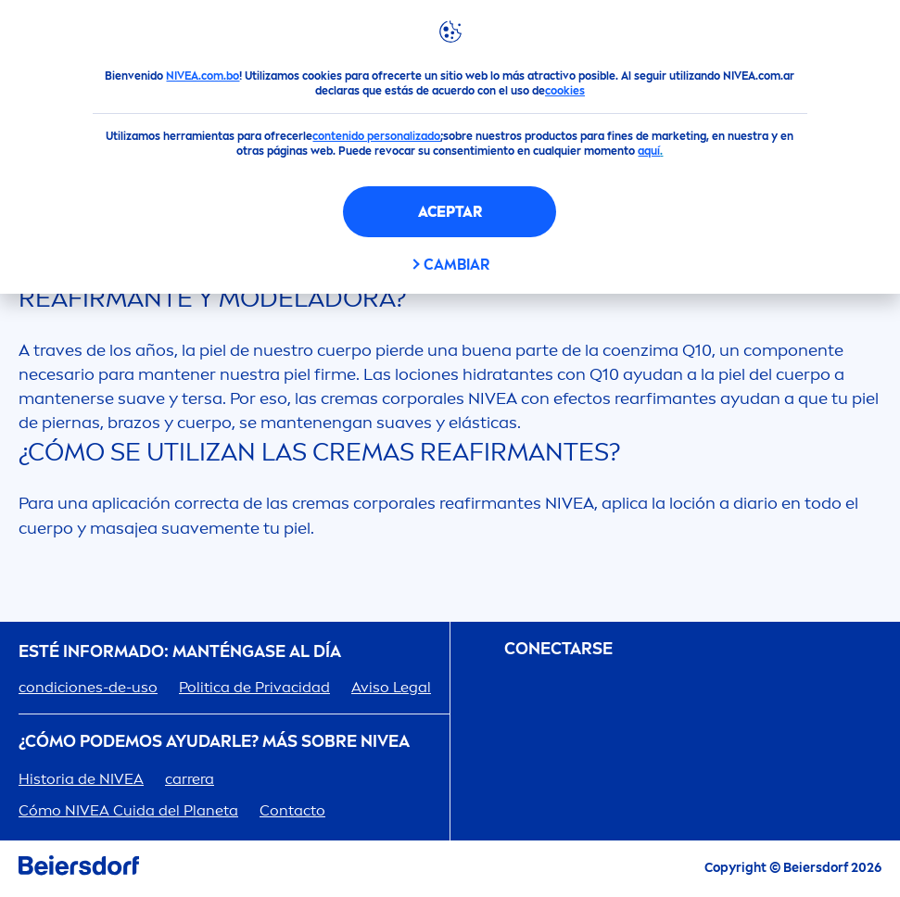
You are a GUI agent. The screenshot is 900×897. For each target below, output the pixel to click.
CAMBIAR (456, 264)
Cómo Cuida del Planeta (128, 810)
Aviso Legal (391, 687)
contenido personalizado (376, 136)
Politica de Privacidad (254, 687)
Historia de (81, 779)
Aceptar (450, 212)
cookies (565, 90)
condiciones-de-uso (88, 687)
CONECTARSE (558, 649)
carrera (189, 779)
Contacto (292, 810)
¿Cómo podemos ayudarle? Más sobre (214, 742)
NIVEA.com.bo (202, 75)
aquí (649, 151)
